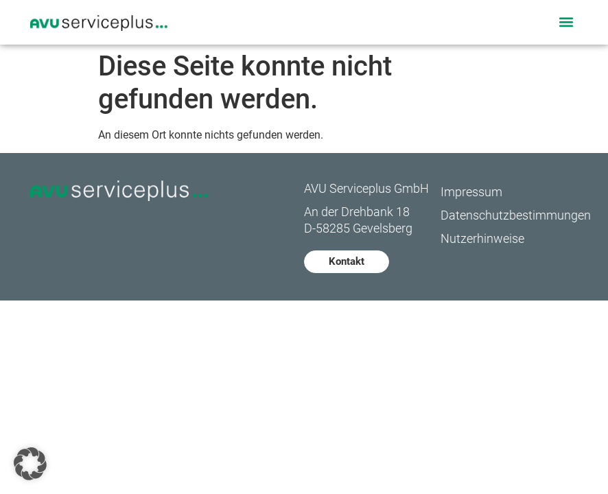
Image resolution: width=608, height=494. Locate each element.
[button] (566, 22)
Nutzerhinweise (482, 238)
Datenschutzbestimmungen (509, 215)
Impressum (471, 192)
